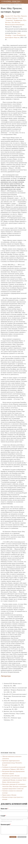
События (6, 1)
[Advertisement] (14, 737)
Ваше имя (4, 808)
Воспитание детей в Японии (10, 775)
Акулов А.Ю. (9, 16)
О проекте (19, 4)
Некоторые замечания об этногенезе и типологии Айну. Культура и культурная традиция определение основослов (14, 786)
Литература (6, 676)
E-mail (3, 815)
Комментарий (6, 824)
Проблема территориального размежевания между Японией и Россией (12, 763)
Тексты (16, 1)
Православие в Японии (9, 795)
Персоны (6, 4)
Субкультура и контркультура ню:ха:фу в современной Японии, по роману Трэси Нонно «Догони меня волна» (14, 780)
